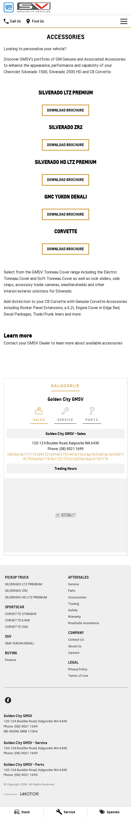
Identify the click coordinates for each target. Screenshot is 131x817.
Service (73, 584)
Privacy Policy (77, 669)
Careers (73, 653)
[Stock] (22, 812)
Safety (73, 610)
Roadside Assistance (83, 623)
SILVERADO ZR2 (16, 591)
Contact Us (52, 355)
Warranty (74, 616)
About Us (74, 646)
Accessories (77, 597)
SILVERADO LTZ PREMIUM (23, 584)
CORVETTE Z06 (16, 627)
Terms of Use (78, 676)
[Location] (39, 415)
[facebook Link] (8, 700)
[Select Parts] (91, 415)
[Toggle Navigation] (123, 21)
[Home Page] (27, 7)
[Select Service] (65, 415)
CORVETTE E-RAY (17, 620)
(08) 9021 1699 (71, 449)
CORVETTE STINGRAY (21, 614)
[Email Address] (65, 456)
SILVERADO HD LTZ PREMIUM (26, 597)
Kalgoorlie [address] (65, 385)
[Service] (65, 812)
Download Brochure (65, 110)
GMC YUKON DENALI (19, 643)
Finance (10, 660)
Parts (71, 591)
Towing (73, 604)
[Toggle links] (21, 794)
